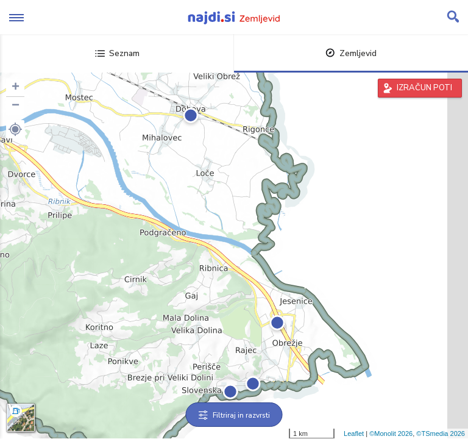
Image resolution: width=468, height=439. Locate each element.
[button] (15, 129)
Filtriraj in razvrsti (234, 415)
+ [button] (16, 88)
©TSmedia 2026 (440, 433)
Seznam (117, 53)
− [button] (16, 106)
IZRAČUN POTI (424, 87)
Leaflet (354, 433)
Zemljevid (351, 53)
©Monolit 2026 (391, 433)
